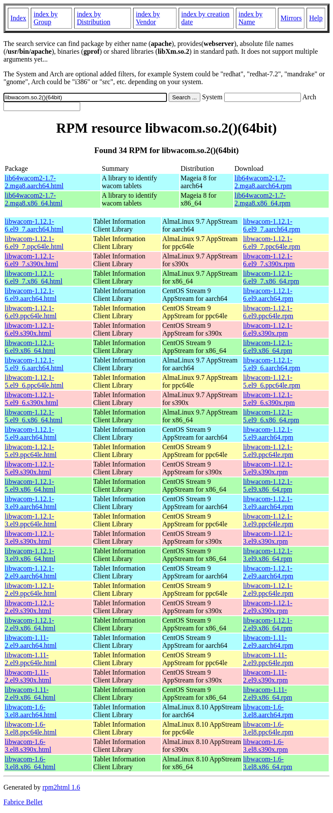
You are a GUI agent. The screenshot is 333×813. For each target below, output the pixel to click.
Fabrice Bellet (22, 802)
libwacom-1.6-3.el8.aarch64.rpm (268, 710)
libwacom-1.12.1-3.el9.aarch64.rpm (268, 502)
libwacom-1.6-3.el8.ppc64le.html (31, 728)
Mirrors (291, 18)
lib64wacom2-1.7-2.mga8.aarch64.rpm (263, 181)
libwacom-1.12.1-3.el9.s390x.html (29, 537)
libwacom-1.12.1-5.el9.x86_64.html (30, 485)
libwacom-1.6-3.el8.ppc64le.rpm (268, 728)
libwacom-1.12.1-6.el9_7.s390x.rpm (269, 260)
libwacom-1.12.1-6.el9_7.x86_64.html (33, 277)
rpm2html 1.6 (61, 787)
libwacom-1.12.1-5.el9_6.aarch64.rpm (271, 364)
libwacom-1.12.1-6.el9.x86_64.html (30, 346)
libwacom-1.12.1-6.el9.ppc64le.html (31, 312)
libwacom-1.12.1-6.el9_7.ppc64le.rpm (271, 242)
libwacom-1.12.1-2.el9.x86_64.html (30, 624)
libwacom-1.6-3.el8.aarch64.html (31, 710)
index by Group (45, 18)
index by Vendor (148, 18)
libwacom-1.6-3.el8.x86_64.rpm (267, 763)
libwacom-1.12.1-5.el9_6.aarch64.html (34, 364)
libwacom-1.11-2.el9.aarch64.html (31, 641)
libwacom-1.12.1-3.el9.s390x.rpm (268, 537)
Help (316, 18)
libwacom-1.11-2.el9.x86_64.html (30, 693)
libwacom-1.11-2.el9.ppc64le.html (31, 658)
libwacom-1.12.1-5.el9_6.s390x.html (31, 398)
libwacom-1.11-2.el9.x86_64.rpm (267, 693)
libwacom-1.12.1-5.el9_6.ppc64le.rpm (271, 381)
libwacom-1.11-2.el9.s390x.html (28, 676)
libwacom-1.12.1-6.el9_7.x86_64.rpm (271, 277)
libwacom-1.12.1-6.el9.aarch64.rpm (268, 294)
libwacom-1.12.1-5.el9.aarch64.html (31, 433)
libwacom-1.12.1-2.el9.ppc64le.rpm (268, 589)
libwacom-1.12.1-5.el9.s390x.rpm (268, 468)
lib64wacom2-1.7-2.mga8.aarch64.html (34, 181)
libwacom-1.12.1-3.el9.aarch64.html (31, 502)
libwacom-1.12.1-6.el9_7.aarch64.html (34, 225)
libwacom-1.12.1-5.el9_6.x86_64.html (33, 416)
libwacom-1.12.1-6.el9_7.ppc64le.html (34, 242)
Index (18, 18)
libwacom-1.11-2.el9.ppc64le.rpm (268, 658)
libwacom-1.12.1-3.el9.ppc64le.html (31, 520)
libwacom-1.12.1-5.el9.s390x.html (29, 468)
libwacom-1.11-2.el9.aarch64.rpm (268, 641)
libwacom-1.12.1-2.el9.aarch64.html (31, 572)
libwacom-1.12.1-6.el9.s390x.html (29, 329)
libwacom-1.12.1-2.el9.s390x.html (29, 606)
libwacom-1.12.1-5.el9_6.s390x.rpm (269, 398)
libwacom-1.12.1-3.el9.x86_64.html (30, 554)
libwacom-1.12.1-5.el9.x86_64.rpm (268, 485)
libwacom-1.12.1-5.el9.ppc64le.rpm (268, 450)
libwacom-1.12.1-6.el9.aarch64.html (31, 294)
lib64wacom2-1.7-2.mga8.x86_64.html (33, 199)
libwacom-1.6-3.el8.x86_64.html (30, 763)
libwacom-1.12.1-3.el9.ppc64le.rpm (268, 520)
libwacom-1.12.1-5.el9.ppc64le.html (31, 450)
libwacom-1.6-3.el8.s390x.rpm (265, 745)
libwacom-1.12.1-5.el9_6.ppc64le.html (34, 381)
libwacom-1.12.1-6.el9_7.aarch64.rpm (271, 225)
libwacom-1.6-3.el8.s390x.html (28, 745)
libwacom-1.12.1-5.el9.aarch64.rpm (268, 433)
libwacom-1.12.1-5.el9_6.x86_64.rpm (271, 416)
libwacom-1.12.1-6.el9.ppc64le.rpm (268, 312)
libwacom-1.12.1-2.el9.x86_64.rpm (268, 624)
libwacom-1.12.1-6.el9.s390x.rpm (268, 329)
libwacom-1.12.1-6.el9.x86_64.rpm (268, 346)
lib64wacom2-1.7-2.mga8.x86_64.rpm (263, 199)
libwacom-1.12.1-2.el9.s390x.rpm (268, 606)
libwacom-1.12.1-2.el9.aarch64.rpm (268, 572)
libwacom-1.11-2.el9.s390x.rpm (265, 676)
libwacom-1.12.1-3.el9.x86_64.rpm (268, 554)
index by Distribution (93, 18)
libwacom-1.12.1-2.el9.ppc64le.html (31, 589)
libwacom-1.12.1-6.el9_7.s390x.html (31, 260)
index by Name (250, 18)
